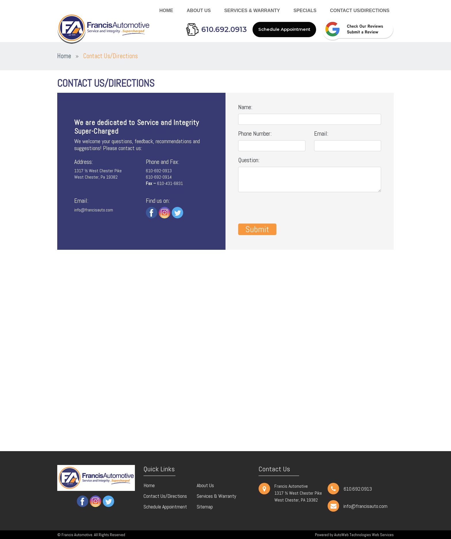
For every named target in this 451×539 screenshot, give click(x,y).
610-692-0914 (159, 177)
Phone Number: (255, 133)
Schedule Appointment (284, 29)
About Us (199, 10)
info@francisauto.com (93, 210)
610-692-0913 (159, 171)
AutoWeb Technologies (352, 534)
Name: (245, 107)
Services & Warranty (252, 10)
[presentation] (282, 208)
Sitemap (205, 506)
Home (166, 10)
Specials (304, 10)
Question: (249, 160)
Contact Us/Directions (359, 10)
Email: (321, 133)
